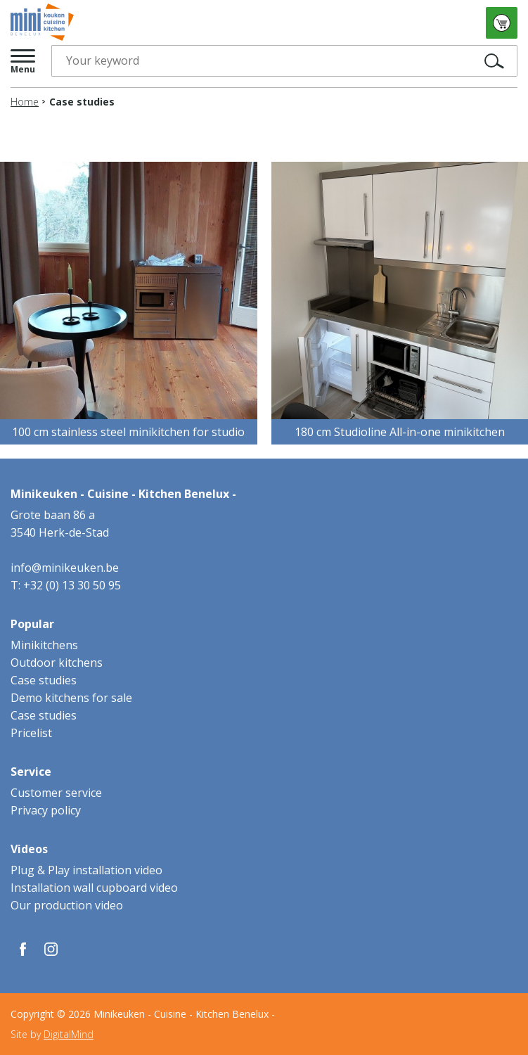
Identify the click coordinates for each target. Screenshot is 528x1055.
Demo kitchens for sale (71, 697)
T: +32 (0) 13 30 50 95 (66, 585)
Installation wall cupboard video (94, 887)
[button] (24, 61)
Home (25, 101)
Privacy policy (46, 810)
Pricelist (31, 733)
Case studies (44, 680)
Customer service (56, 792)
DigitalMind (69, 1034)
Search (470, 61)
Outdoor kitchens (57, 662)
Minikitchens (44, 645)
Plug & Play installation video (86, 870)
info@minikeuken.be (65, 567)
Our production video (67, 905)
